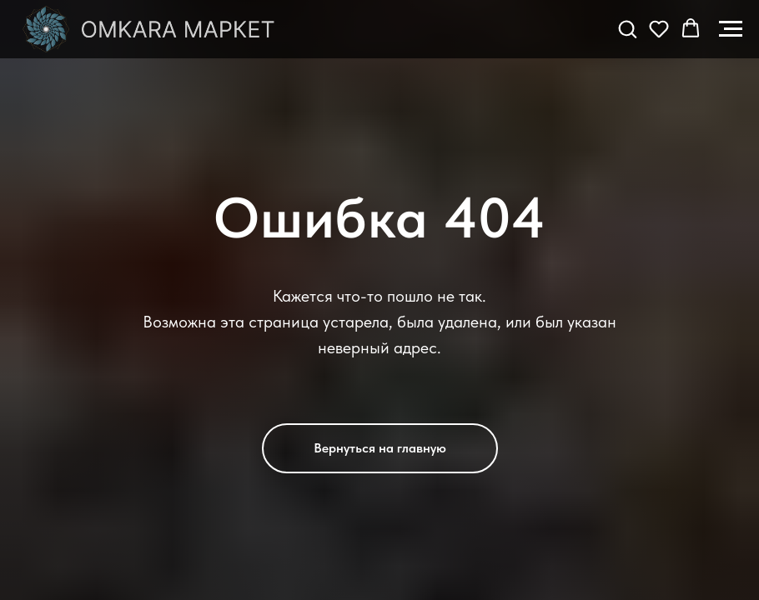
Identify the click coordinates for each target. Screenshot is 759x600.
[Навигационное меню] (730, 29)
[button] (627, 28)
